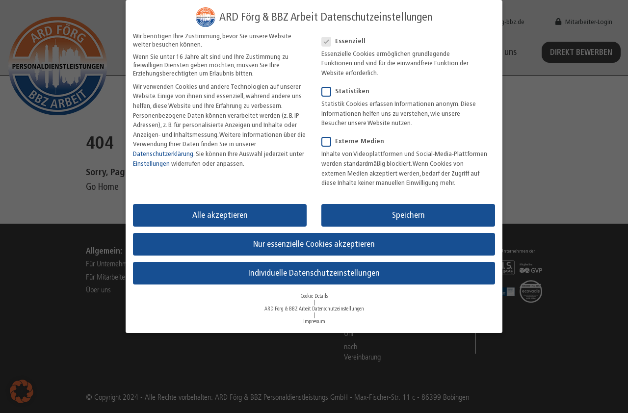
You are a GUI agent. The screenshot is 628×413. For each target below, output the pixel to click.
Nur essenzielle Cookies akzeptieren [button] (314, 244)
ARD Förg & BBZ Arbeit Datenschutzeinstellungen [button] (314, 309)
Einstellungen (151, 163)
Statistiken (348, 91)
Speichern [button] (408, 215)
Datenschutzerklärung (163, 154)
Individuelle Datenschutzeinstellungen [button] (314, 273)
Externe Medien (356, 141)
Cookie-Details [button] (314, 296)
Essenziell (346, 41)
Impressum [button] (314, 321)
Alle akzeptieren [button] (220, 215)
